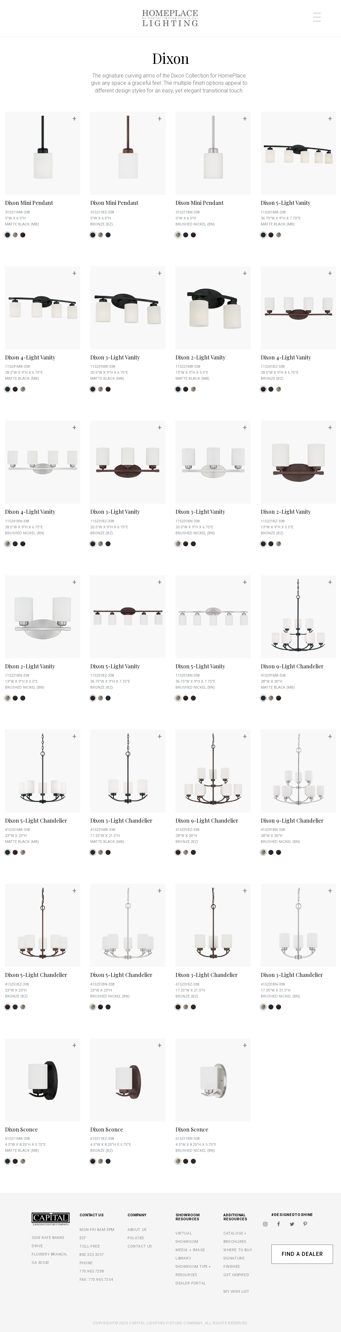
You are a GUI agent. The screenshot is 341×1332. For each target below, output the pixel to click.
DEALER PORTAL (190, 1283)
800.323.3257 (92, 1255)
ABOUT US (137, 1230)
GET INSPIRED (236, 1275)
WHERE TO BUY (237, 1250)
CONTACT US (140, 1246)
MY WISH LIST (236, 1291)
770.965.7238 (92, 1271)
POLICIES (136, 1238)
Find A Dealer (302, 1254)
